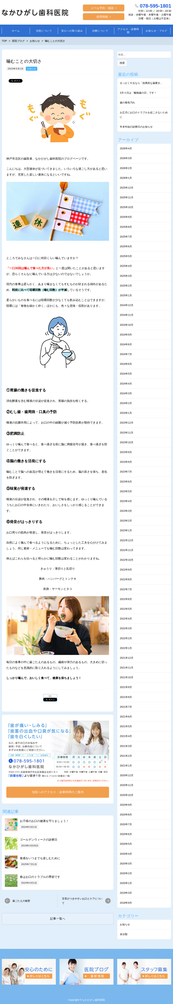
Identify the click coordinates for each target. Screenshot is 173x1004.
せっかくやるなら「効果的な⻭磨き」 (141, 83)
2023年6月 (126, 481)
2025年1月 (126, 295)
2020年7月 (126, 824)
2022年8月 (126, 579)
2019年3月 (126, 892)
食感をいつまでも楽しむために (40, 858)
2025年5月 (126, 256)
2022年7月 (126, 589)
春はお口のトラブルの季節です (40, 876)
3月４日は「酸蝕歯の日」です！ (138, 92)
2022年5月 (126, 608)
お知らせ (31, 68)
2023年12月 (126, 422)
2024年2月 (126, 403)
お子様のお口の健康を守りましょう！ (44, 821)
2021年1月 (126, 765)
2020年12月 (126, 775)
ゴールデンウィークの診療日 (38, 839)
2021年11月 (126, 667)
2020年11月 (126, 785)
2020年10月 (126, 795)
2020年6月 (126, 834)
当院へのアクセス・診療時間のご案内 (58, 792)
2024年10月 (126, 324)
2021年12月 (126, 657)
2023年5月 (126, 491)
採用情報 (102, 16)
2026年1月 (126, 177)
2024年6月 (126, 363)
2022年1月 (126, 648)
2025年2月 (126, 285)
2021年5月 (126, 726)
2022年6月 (126, 599)
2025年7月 (126, 236)
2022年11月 (126, 550)
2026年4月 (126, 148)
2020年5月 (126, 843)
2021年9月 (126, 687)
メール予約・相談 (102, 8)
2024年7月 (126, 354)
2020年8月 (126, 814)
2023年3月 (126, 510)
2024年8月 (126, 344)
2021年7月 (126, 706)
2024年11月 (126, 314)
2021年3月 (126, 746)
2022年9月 (126, 569)
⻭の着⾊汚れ (127, 102)
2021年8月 (126, 697)
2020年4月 (126, 853)
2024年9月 (126, 334)
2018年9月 (126, 902)
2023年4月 (126, 501)
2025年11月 (126, 197)
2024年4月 (126, 383)
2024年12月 (126, 305)
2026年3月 (126, 158)
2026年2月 (126, 168)
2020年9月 (126, 804)
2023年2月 (126, 520)
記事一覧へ (57, 918)
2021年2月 (126, 755)
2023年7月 (126, 471)
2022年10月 (126, 559)
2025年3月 (126, 275)
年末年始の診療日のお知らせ (136, 126)
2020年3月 (126, 863)
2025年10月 (126, 207)
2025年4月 (126, 265)
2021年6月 (126, 716)
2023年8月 (126, 461)
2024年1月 (126, 412)
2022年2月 (126, 638)
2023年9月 (126, 452)
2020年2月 (126, 873)
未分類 (123, 934)
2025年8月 (126, 226)
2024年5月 (126, 373)
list (50, 696)
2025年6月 (126, 246)
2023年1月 (126, 530)
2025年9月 (126, 216)
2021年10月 (126, 677)
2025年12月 (126, 187)
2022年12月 (126, 540)
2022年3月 (126, 628)
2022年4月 (126, 618)
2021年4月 (126, 736)
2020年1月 (126, 883)
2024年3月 (126, 393)
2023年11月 (126, 432)
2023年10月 (126, 442)
